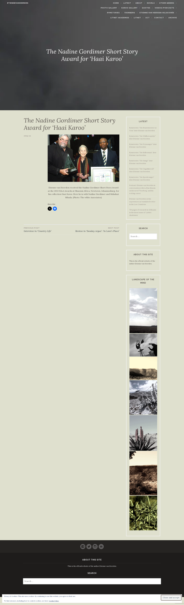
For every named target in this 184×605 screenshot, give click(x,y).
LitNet (141, 18)
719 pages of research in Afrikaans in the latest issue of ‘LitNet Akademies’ (142, 212)
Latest (110, 3)
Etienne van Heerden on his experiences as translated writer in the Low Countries (142, 201)
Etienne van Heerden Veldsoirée (137, 13)
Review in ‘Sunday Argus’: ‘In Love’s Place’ (95, 230)
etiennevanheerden (13, 3)
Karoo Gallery (116, 8)
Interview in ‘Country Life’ (48, 230)
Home (99, 3)
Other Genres (149, 3)
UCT (151, 18)
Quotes (133, 8)
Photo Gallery (170, 3)
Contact (163, 18)
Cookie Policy (54, 601)
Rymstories (171, 8)
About (122, 3)
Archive (176, 18)
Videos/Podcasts (151, 8)
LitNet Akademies (168, 13)
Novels (134, 3)
